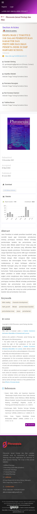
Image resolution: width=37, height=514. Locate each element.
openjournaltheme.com (18, 512)
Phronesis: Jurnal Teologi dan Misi (16, 18)
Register (4, 7)
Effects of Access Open (12, 382)
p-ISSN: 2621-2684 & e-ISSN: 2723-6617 (15, 11)
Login (12, 7)
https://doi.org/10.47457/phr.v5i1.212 (16, 56)
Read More (30, 424)
